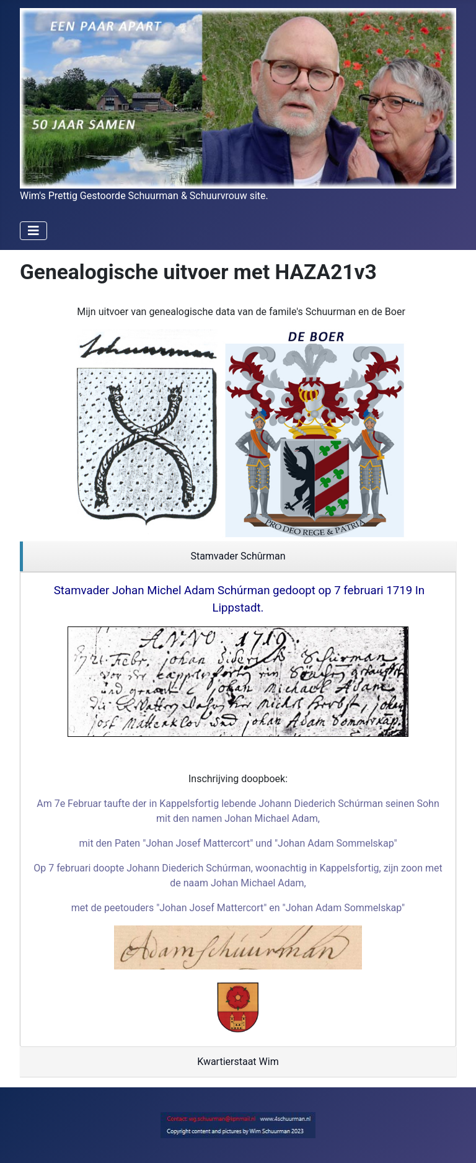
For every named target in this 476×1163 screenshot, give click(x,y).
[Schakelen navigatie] (33, 230)
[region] (238, 556)
